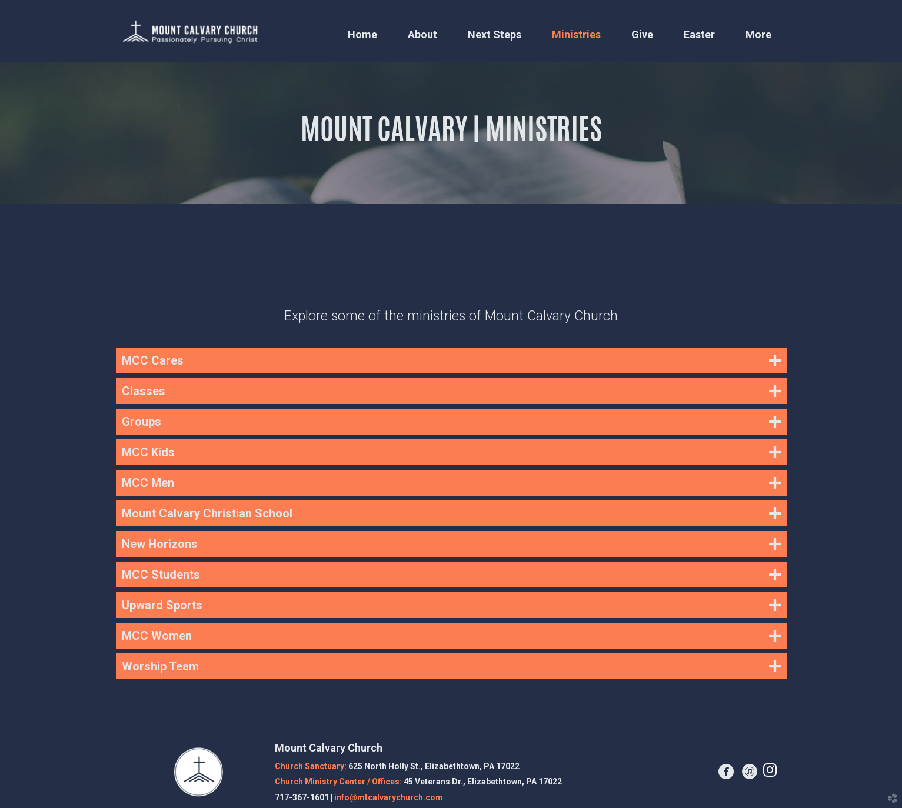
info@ (388, 797)
